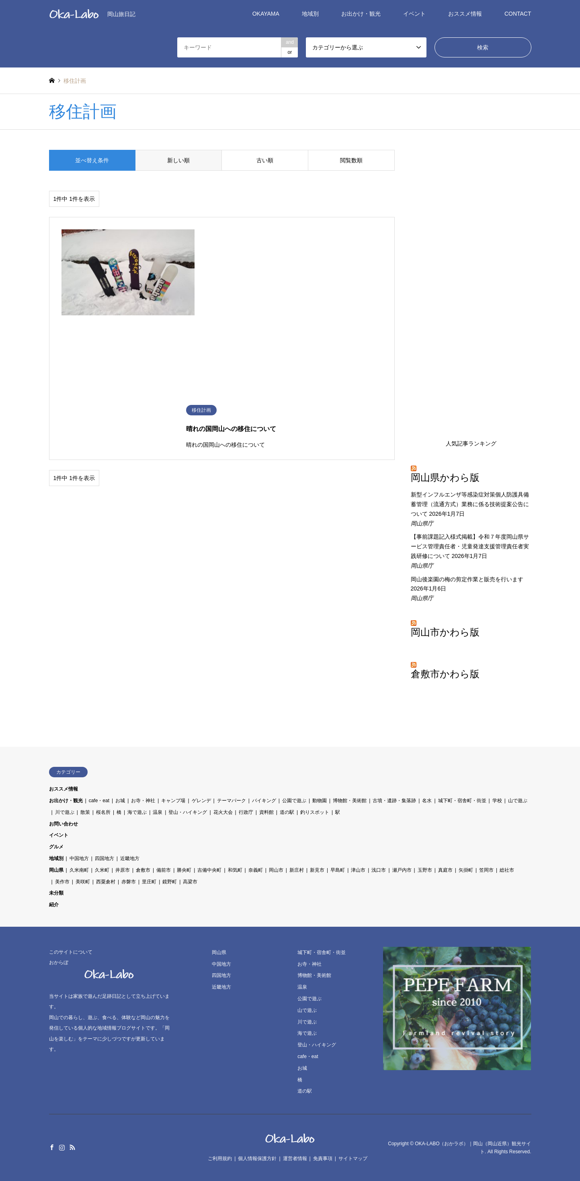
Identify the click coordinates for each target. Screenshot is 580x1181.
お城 (120, 800)
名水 (427, 800)
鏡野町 (169, 882)
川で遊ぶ (64, 812)
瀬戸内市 (402, 870)
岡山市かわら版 (445, 632)
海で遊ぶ (137, 812)
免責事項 (322, 1158)
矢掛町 (466, 870)
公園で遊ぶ (294, 800)
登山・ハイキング (187, 812)
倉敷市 (143, 870)
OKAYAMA (265, 13)
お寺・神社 (143, 800)
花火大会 (223, 812)
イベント (414, 13)
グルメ (56, 847)
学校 (497, 800)
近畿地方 (129, 858)
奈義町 (255, 870)
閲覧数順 (351, 160)
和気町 (235, 870)
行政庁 (246, 812)
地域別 (310, 13)
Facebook (52, 1147)
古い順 (264, 160)
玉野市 (425, 870)
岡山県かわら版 (445, 477)
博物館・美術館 (350, 800)
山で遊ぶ (517, 800)
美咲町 (83, 882)
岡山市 (276, 870)
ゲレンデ (201, 800)
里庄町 (149, 882)
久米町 (102, 870)
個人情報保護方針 (257, 1158)
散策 (85, 812)
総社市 (507, 870)
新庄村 (296, 870)
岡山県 (56, 870)
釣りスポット (314, 812)
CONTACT (517, 13)
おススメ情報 (465, 13)
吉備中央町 (209, 870)
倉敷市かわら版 (445, 674)
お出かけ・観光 (361, 13)
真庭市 (445, 870)
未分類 (56, 893)
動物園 (319, 800)
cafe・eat (99, 800)
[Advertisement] (471, 289)
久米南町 (79, 870)
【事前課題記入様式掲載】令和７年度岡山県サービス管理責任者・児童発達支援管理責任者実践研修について (470, 546)
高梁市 (190, 882)
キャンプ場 (173, 800)
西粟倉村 (105, 882)
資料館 (266, 812)
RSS (72, 1147)
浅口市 (378, 870)
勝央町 (184, 870)
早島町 (337, 870)
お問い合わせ (63, 824)
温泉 (157, 812)
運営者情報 (295, 1158)
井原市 (122, 870)
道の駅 (287, 812)
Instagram (62, 1147)
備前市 (163, 870)
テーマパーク (231, 800)
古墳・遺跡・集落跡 (394, 800)
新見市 (317, 870)
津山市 (358, 870)
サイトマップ (352, 1158)
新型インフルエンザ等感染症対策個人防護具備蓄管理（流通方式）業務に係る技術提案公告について (470, 504)
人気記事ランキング (471, 443)
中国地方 (79, 858)
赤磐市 (128, 882)
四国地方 (104, 858)
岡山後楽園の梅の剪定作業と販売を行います (467, 579)
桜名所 (103, 812)
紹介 (54, 904)
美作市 (62, 882)
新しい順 (178, 160)
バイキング (264, 800)
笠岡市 (486, 870)
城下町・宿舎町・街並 (462, 800)
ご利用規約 (220, 1158)
